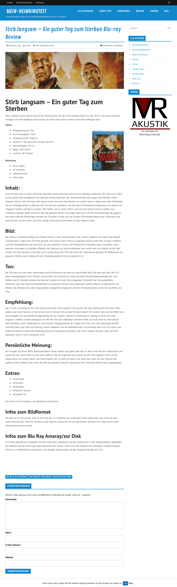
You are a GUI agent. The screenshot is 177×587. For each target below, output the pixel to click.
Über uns (140, 11)
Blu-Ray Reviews (85, 11)
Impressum (40, 2)
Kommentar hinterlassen (113, 45)
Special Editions (140, 54)
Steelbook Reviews (141, 49)
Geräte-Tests (105, 11)
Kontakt (10, 2)
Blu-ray (9, 477)
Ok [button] (125, 583)
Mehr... (131, 583)
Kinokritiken (124, 11)
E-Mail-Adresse (13, 545)
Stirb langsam (33, 477)
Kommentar (11, 499)
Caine (28, 45)
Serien (135, 59)
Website (9, 557)
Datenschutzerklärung (24, 2)
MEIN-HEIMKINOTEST (26, 11)
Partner (154, 11)
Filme (52, 45)
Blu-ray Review (20, 477)
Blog (166, 11)
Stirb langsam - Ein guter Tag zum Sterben (56, 477)
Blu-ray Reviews (42, 45)
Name (8, 533)
